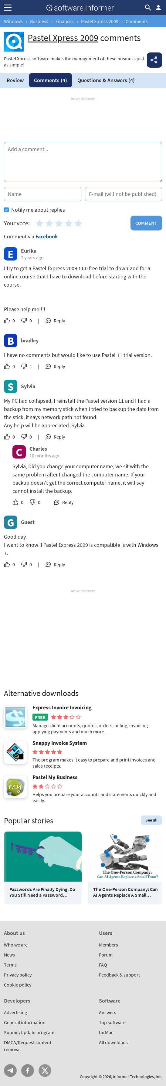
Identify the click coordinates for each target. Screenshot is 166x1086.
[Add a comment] (83, 162)
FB (27, 1070)
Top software (112, 1022)
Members (108, 945)
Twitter (45, 1070)
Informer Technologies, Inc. (137, 1076)
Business (39, 21)
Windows (13, 21)
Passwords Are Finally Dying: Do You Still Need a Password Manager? (42, 892)
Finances (65, 21)
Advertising (15, 1012)
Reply (59, 321)
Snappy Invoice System (59, 743)
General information (25, 1022)
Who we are (16, 945)
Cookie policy (17, 985)
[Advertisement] (83, 120)
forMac (106, 1032)
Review (15, 80)
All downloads (113, 1042)
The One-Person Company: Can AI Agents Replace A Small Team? (125, 892)
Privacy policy (18, 975)
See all (151, 820)
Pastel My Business (54, 777)
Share (154, 60)
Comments (50, 80)
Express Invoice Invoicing (62, 707)
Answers (106, 80)
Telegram (10, 1070)
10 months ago (44, 455)
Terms (10, 965)
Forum (106, 955)
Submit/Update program (29, 1032)
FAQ (103, 965)
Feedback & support (119, 975)
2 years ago (32, 257)
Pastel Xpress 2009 (99, 21)
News (9, 955)
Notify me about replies (34, 209)
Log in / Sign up (158, 7)
